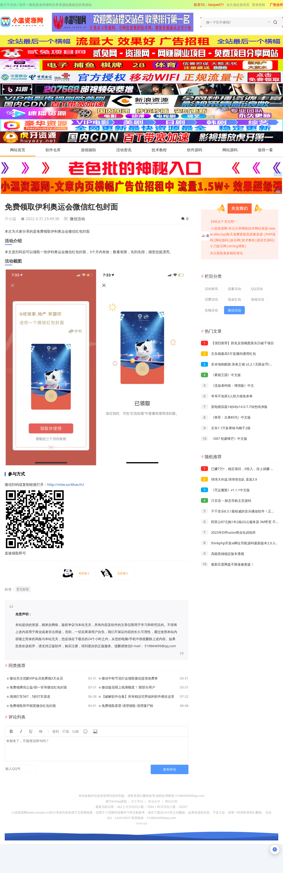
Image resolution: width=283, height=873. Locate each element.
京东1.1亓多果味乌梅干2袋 (225, 428)
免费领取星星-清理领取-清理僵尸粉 (127, 705)
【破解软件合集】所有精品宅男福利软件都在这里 (138, 696)
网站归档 (171, 801)
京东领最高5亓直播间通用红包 (228, 353)
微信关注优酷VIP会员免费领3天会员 (36, 678)
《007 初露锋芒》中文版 (224, 438)
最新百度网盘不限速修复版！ (227, 564)
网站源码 (234, 149)
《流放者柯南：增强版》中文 (227, 385)
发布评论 (169, 769)
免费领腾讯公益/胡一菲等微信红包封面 (38, 687)
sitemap (141, 823)
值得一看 (270, 149)
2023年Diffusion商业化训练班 (228, 532)
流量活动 (234, 288)
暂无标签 (23, 589)
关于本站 (137, 801)
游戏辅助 (93, 149)
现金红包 (234, 299)
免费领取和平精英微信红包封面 (33, 705)
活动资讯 (128, 149)
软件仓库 (58, 149)
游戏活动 (257, 299)
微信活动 (77, 218)
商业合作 (154, 801)
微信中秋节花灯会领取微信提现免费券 (130, 678)
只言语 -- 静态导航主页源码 (226, 500)
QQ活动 (257, 288)
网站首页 (17, 149)
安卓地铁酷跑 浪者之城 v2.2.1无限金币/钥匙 (238, 364)
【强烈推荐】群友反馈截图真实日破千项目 (237, 343)
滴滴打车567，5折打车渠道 (30, 696)
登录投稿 (258, 4)
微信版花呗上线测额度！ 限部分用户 (128, 687)
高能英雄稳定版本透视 (222, 553)
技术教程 (164, 149)
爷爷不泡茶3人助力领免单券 (227, 396)
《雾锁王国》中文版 (221, 375)
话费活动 (211, 299)
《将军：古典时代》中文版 (226, 417)
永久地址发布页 (238, 4)
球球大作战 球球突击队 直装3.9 (229, 479)
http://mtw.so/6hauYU (65, 484)
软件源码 (199, 149)
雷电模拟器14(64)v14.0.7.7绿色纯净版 (234, 406)
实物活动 (211, 310)
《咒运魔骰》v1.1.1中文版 (225, 490)
